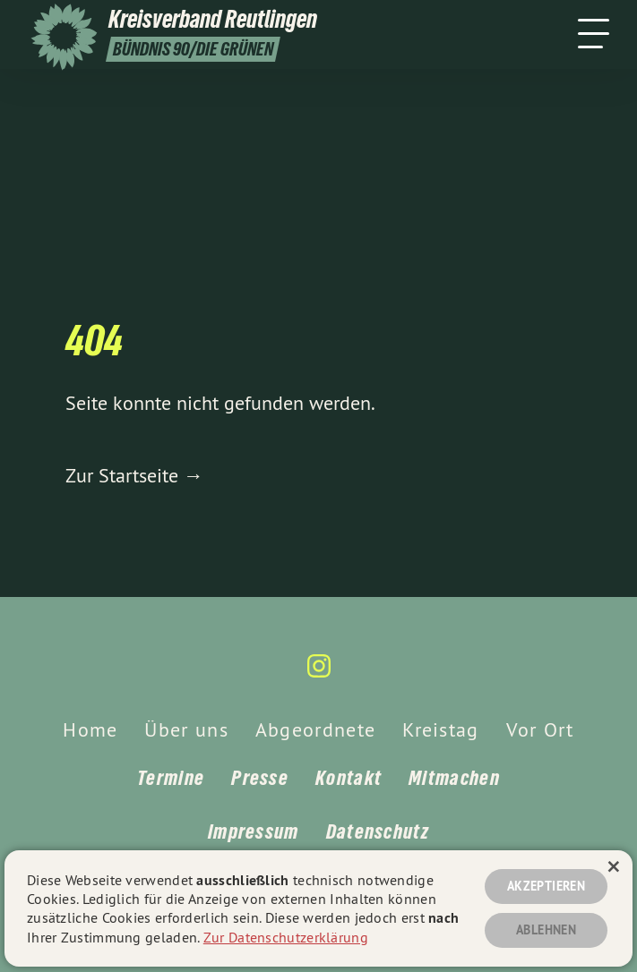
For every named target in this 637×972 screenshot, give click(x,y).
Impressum (253, 831)
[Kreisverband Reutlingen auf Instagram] (319, 673)
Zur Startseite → (134, 475)
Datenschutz (377, 831)
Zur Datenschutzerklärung (285, 937)
